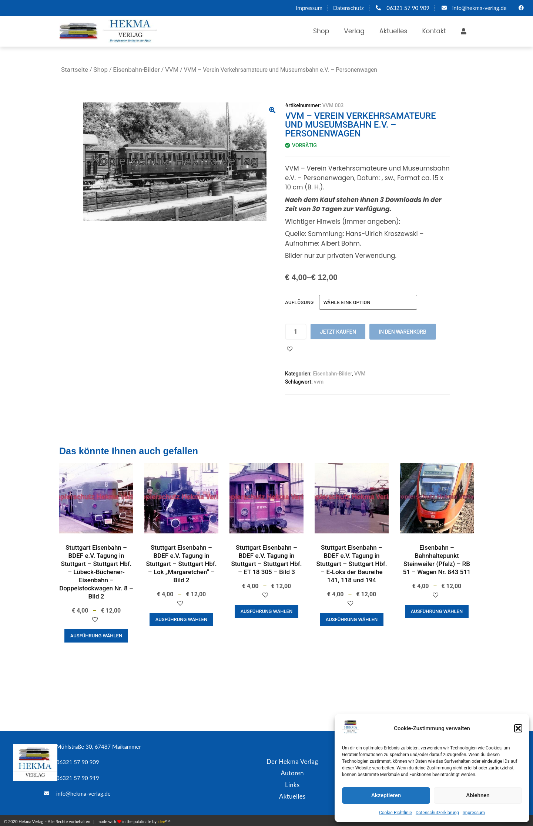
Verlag (354, 31)
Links (292, 783)
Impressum (474, 812)
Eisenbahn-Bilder (136, 69)
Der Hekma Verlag (292, 761)
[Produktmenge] (295, 332)
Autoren (292, 772)
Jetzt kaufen (338, 331)
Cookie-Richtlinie (395, 812)
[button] (518, 728)
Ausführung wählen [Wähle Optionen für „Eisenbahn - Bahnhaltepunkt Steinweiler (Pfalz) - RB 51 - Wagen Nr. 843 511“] (437, 611)
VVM (172, 69)
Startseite (74, 69)
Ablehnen (477, 795)
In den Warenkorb (402, 331)
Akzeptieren (386, 795)
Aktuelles (393, 31)
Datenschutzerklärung (437, 812)
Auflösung (299, 302)
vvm (319, 382)
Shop (321, 31)
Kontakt (434, 31)
